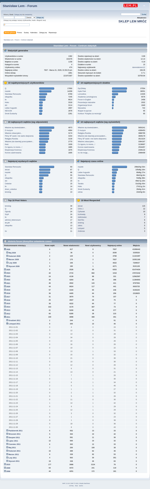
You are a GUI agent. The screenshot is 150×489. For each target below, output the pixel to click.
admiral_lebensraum (13, 220)
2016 (8, 300)
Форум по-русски (84, 111)
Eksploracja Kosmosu (13, 150)
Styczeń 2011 (14, 461)
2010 (8, 465)
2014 (8, 307)
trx (6, 231)
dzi (6, 105)
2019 (8, 290)
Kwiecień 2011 (14, 451)
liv (6, 100)
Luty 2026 (13, 263)
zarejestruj (28, 14)
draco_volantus (11, 189)
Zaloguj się (18, 14)
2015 (8, 304)
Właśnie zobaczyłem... (13, 133)
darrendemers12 (138, 67)
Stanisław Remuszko (13, 94)
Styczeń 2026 (14, 266)
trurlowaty (81, 214)
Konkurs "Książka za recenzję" (89, 114)
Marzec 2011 (14, 454)
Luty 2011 (13, 458)
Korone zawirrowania (13, 153)
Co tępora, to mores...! (13, 147)
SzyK (7, 214)
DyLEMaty (82, 88)
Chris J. (81, 209)
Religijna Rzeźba (11, 139)
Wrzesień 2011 (15, 434)
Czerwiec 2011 (14, 444)
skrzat (7, 170)
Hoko (7, 102)
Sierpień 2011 (14, 438)
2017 (8, 297)
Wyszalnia (82, 108)
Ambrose (81, 231)
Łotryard (81, 228)
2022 (8, 280)
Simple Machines (84, 483)
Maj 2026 (12, 253)
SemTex (81, 220)
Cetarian (8, 184)
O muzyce (9, 130)
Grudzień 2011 (14, 320)
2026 (8, 249)
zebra (80, 226)
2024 (8, 273)
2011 (8, 317)
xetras (80, 192)
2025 (8, 270)
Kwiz (7, 144)
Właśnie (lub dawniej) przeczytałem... (19, 142)
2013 (8, 310)
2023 (8, 276)
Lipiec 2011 (13, 441)
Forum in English (84, 100)
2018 (8, 293)
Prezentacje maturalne (86, 102)
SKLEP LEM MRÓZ (133, 21)
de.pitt (7, 223)
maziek (7, 91)
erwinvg (81, 223)
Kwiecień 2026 (14, 256)
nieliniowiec (82, 217)
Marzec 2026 (14, 260)
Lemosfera (82, 94)
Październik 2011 (16, 431)
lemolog (8, 192)
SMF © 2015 (74, 483)
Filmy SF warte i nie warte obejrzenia (19, 136)
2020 (8, 287)
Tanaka (80, 184)
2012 (8, 314)
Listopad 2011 (14, 324)
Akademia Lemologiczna (87, 97)
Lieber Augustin (11, 108)
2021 (8, 283)
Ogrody (8, 212)
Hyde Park (82, 91)
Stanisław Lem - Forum (20, 6)
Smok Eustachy (11, 114)
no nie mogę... (83, 153)
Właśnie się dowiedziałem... (15, 128)
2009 (8, 468)
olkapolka (8, 97)
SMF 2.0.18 (65, 483)
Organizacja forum (85, 105)
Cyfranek (81, 212)
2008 (8, 471)
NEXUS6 (8, 111)
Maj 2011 (12, 448)
